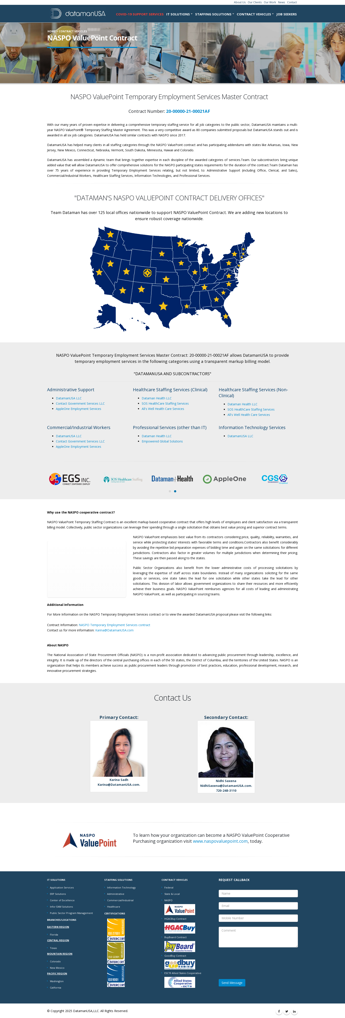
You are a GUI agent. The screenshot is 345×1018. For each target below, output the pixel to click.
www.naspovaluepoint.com (220, 841)
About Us (240, 2)
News (281, 2)
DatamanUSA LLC (69, 398)
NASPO (168, 900)
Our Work (270, 2)
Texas (53, 948)
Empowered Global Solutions (162, 441)
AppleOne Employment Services (78, 409)
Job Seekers (286, 14)
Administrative (115, 894)
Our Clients (255, 2)
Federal (168, 887)
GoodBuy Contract (175, 955)
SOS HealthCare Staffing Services (165, 403)
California (55, 987)
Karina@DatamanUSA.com (114, 630)
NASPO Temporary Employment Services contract (114, 625)
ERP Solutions (58, 894)
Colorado (55, 961)
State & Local (172, 894)
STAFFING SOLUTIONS (213, 14)
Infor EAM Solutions (61, 906)
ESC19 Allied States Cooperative (182, 973)
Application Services (62, 887)
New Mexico (57, 967)
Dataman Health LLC (157, 398)
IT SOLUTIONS (178, 14)
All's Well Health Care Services (163, 409)
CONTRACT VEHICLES (254, 14)
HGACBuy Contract (175, 918)
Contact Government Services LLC (80, 403)
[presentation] (252, 960)
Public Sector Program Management (71, 913)
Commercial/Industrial (120, 900)
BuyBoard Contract (175, 937)
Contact (292, 2)
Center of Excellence (62, 900)
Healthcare (113, 906)
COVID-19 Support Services (140, 14)
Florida (54, 934)
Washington (57, 981)
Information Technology (121, 887)
